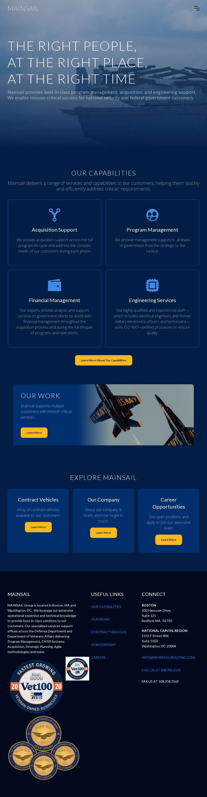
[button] (196, 8)
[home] (23, 8)
